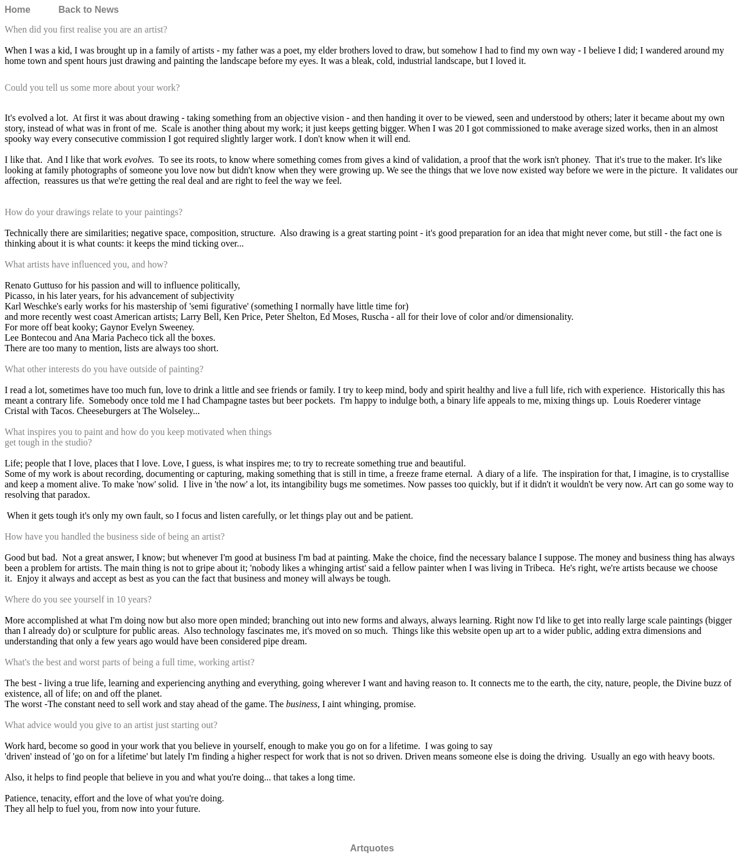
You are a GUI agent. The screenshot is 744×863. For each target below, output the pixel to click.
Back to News (88, 10)
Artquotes (372, 848)
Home (17, 10)
